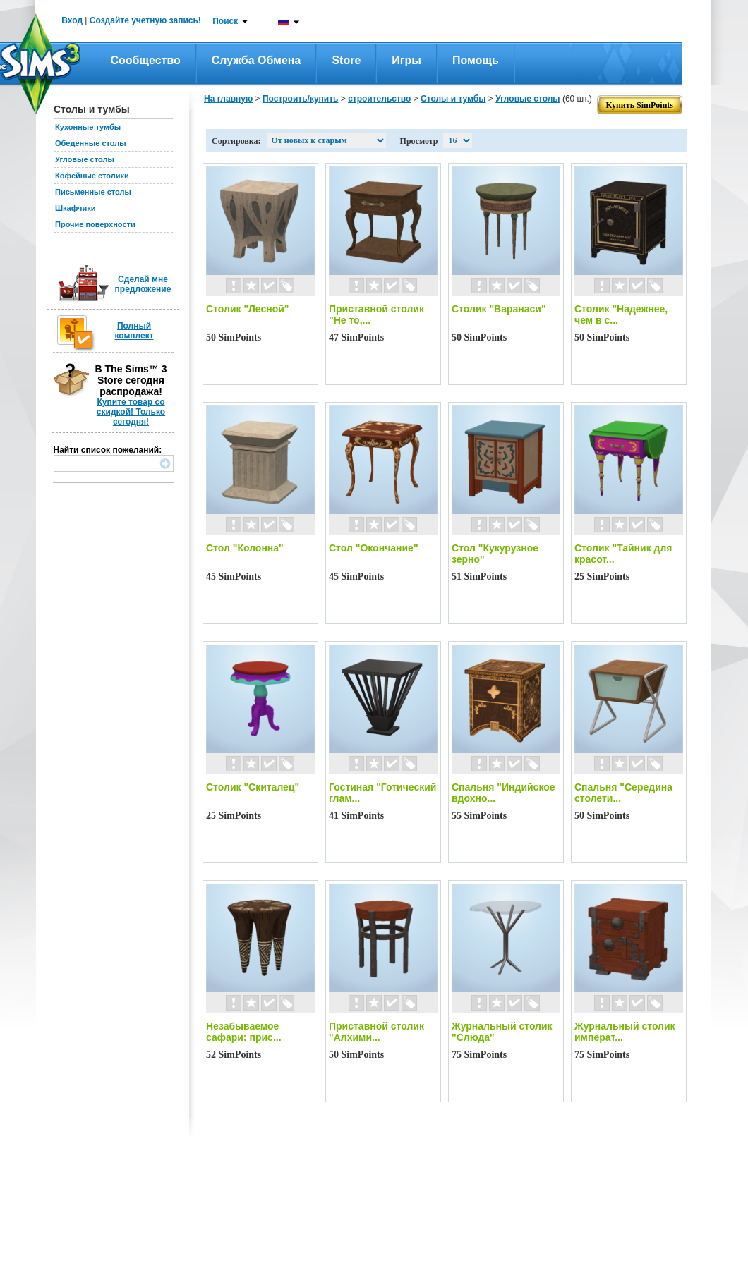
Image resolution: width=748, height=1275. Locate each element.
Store (346, 60)
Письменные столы (93, 192)
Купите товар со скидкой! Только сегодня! (131, 412)
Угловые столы (84, 159)
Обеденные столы (90, 143)
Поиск (225, 21)
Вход (72, 20)
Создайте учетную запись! (145, 20)
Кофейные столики (92, 175)
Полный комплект (133, 331)
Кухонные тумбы (88, 127)
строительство (379, 99)
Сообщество (146, 60)
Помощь (475, 60)
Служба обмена (256, 60)
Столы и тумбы (453, 99)
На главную (228, 99)
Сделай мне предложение (143, 284)
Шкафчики (75, 208)
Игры (406, 60)
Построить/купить (301, 99)
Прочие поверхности (95, 224)
